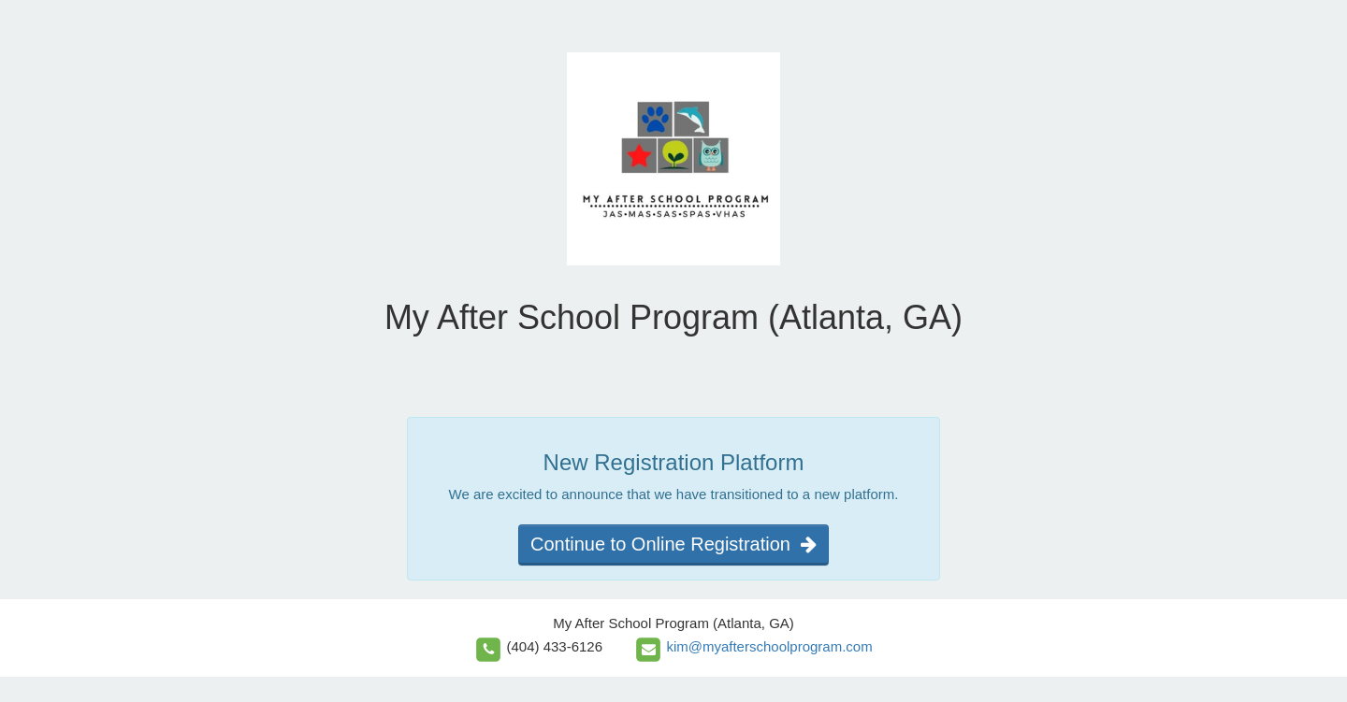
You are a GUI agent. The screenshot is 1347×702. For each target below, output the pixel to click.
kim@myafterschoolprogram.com (769, 646)
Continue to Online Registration (673, 544)
